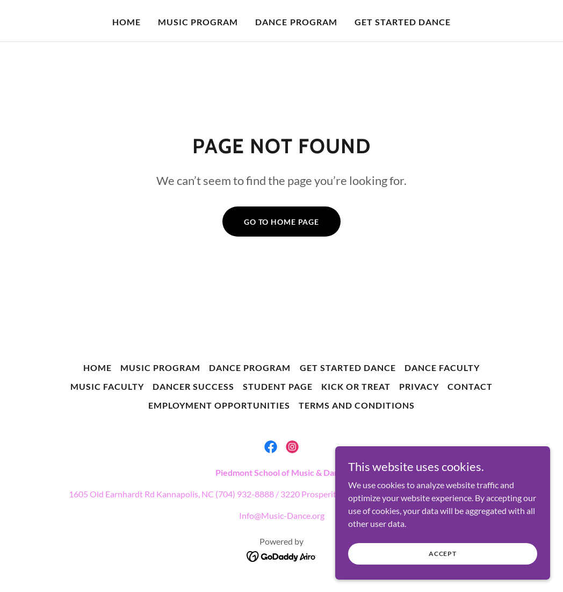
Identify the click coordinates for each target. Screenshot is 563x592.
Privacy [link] (419, 386)
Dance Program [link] (296, 22)
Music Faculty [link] (107, 386)
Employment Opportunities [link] (219, 405)
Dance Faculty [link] (442, 367)
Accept (443, 576)
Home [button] (97, 367)
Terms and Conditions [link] (357, 405)
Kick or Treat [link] (356, 386)
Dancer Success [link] (193, 386)
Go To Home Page (281, 221)
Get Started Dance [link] (403, 22)
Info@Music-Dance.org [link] (281, 515)
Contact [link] (470, 386)
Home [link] (126, 22)
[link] (271, 447)
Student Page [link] (278, 386)
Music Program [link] (198, 22)
